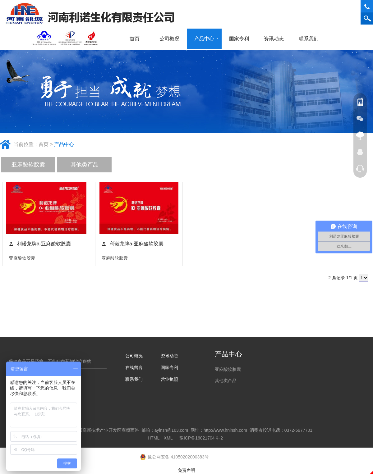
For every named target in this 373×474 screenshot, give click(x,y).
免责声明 (186, 470)
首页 (135, 38)
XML (168, 437)
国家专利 (239, 38)
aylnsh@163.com (171, 430)
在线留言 (134, 367)
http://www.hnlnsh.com (225, 430)
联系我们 (311, 38)
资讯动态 (276, 38)
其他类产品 (85, 165)
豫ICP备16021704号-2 (201, 437)
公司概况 (171, 38)
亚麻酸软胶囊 (28, 165)
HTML (153, 437)
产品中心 (206, 38)
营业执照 (169, 379)
